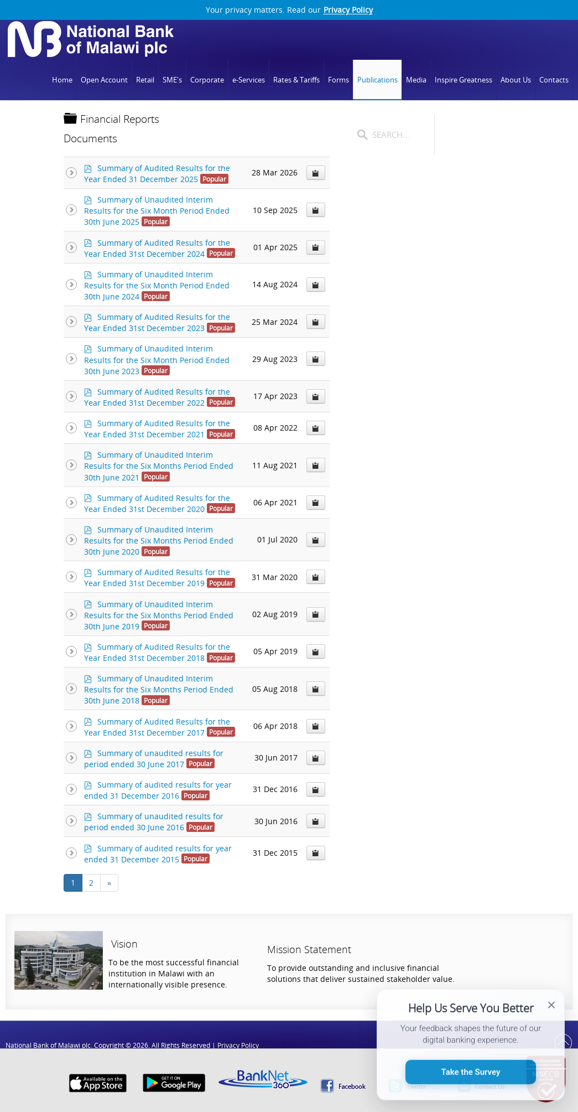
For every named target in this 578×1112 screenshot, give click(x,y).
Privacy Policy (348, 10)
